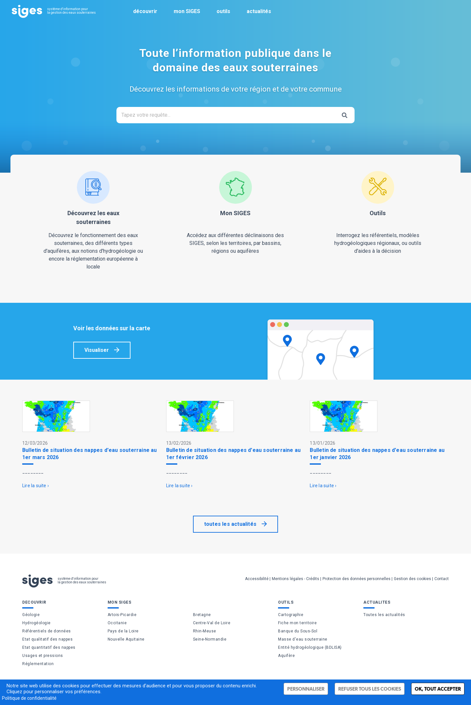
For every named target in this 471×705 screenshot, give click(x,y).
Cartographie (290, 614)
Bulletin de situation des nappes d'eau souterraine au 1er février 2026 (233, 453)
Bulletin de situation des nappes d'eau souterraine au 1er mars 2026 (89, 453)
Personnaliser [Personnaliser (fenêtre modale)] (305, 689)
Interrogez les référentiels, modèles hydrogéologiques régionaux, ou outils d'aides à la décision (377, 212)
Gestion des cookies (412, 578)
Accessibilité (257, 578)
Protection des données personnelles (357, 578)
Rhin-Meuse (204, 631)
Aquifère (286, 655)
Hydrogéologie (36, 623)
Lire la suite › (35, 485)
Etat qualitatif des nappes (47, 639)
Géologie (31, 614)
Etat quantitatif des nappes (49, 647)
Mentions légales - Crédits (295, 578)
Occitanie (117, 623)
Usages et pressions (42, 655)
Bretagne (202, 614)
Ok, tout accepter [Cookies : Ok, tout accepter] (438, 689)
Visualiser (96, 350)
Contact (441, 578)
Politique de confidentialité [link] (29, 698)
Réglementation (38, 664)
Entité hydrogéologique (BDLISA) (310, 647)
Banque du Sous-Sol (297, 631)
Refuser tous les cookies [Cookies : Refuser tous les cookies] (369, 689)
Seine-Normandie (210, 639)
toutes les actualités (230, 524)
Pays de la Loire (123, 631)
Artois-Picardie (122, 614)
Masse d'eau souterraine (302, 639)
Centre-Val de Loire (212, 623)
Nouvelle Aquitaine (126, 639)
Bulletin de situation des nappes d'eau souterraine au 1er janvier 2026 (377, 453)
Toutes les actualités (384, 614)
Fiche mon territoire (297, 623)
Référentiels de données (46, 631)
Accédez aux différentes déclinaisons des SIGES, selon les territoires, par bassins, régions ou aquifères (235, 212)
